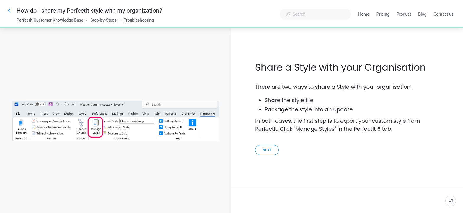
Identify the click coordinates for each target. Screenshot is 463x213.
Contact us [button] (443, 15)
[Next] (267, 150)
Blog (422, 15)
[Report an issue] (450, 201)
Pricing (382, 15)
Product (404, 15)
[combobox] (315, 14)
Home (363, 15)
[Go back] (9, 10)
